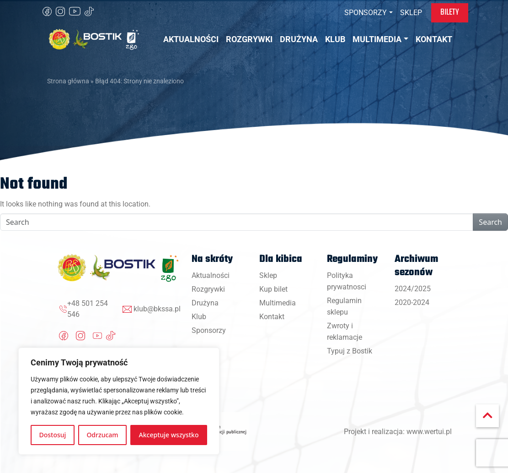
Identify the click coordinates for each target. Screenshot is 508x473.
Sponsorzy (209, 330)
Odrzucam (102, 434)
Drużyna (205, 303)
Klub (199, 316)
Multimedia (277, 303)
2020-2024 (412, 302)
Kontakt (271, 316)
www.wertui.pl (429, 431)
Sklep (268, 275)
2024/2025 (413, 288)
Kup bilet (273, 289)
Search (490, 222)
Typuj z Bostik (349, 351)
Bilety (449, 12)
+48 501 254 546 (87, 309)
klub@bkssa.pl (157, 308)
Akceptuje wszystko (169, 434)
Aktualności (211, 275)
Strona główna (68, 81)
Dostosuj (52, 434)
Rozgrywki (208, 289)
